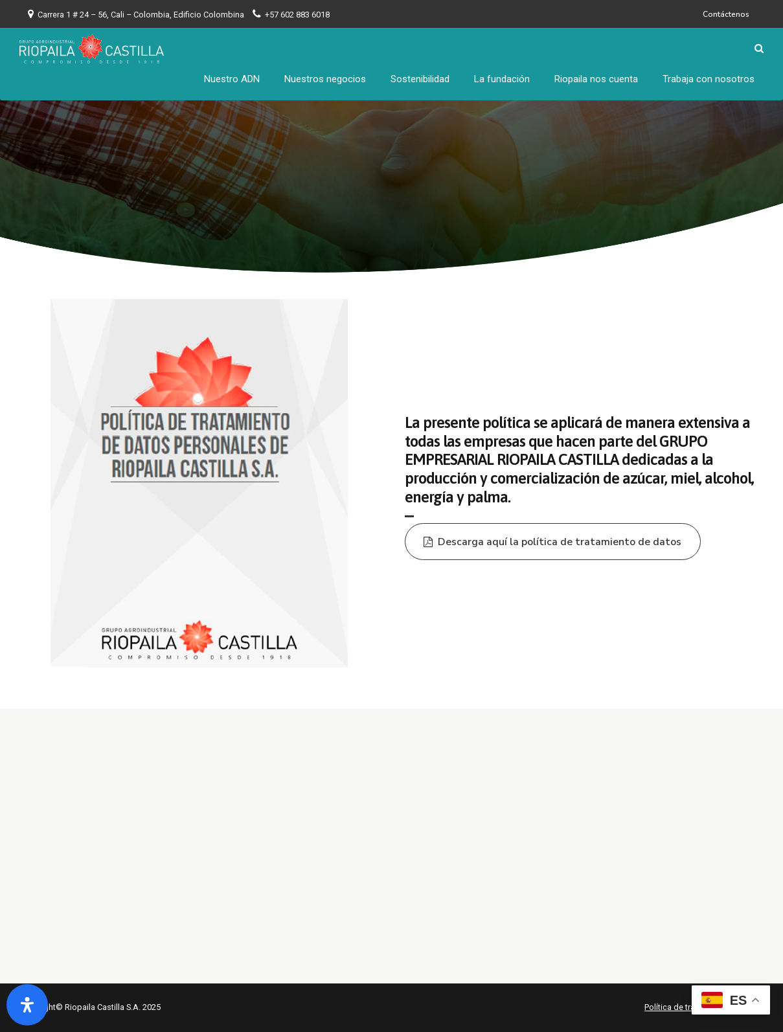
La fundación (502, 78)
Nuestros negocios (325, 78)
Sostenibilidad (420, 78)
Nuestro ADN (232, 78)
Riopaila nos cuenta (596, 78)
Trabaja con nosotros (709, 78)
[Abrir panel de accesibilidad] (27, 1005)
